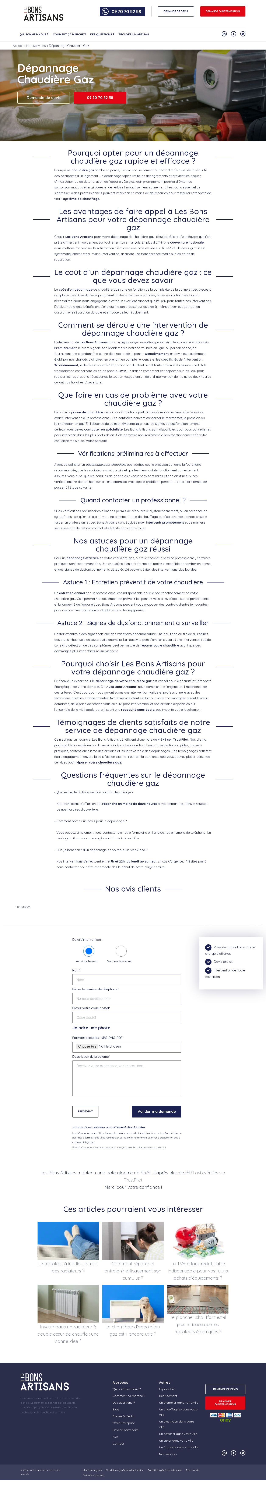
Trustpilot (23, 907)
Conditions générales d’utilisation (125, 1470)
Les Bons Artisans (37, 1470)
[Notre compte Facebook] (233, 33)
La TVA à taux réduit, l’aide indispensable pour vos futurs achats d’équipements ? (198, 1271)
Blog (116, 1409)
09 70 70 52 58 (126, 11)
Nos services (36, 46)
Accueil (18, 46)
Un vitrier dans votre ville (176, 1440)
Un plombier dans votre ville (178, 1402)
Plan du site (192, 1470)
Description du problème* (91, 1057)
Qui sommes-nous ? (34, 34)
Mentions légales (92, 1470)
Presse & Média (123, 1416)
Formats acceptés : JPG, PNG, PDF (97, 1038)
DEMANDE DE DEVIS (176, 11)
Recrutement (168, 1396)
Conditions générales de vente (165, 1470)
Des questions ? (102, 34)
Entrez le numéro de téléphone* (95, 989)
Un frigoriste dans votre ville (178, 1447)
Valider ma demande (156, 1111)
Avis (115, 1437)
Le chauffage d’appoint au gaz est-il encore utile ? (133, 1330)
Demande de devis (44, 97)
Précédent (85, 1111)
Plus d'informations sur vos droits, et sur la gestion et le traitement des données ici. (119, 1147)
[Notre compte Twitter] (242, 33)
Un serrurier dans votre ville (178, 1434)
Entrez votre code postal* (91, 1008)
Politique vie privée (93, 1475)
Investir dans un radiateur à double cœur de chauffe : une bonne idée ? (68, 1334)
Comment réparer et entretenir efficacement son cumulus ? (133, 1271)
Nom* (76, 970)
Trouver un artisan (134, 34)
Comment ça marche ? (69, 34)
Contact (118, 1443)
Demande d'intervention (223, 11)
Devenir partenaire (126, 1430)
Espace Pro (167, 1389)
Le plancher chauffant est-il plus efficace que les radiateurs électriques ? (198, 1324)
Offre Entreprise (124, 1423)
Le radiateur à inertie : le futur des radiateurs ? (68, 1267)
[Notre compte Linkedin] (224, 33)
